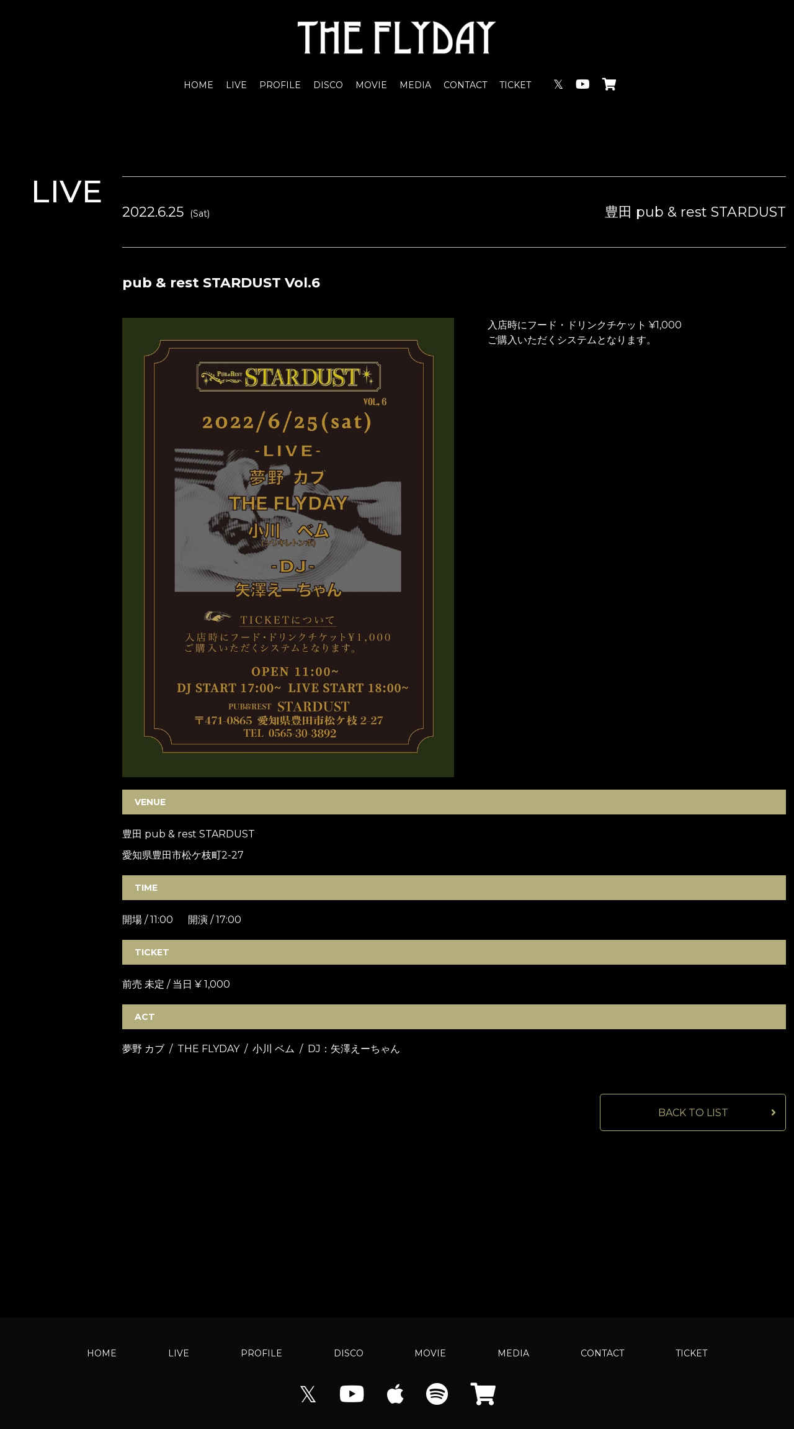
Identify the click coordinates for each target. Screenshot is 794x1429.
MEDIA (415, 85)
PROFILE (280, 85)
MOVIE (371, 85)
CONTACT (465, 85)
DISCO (328, 85)
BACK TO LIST (693, 1113)
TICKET (515, 85)
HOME (198, 85)
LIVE (236, 85)
